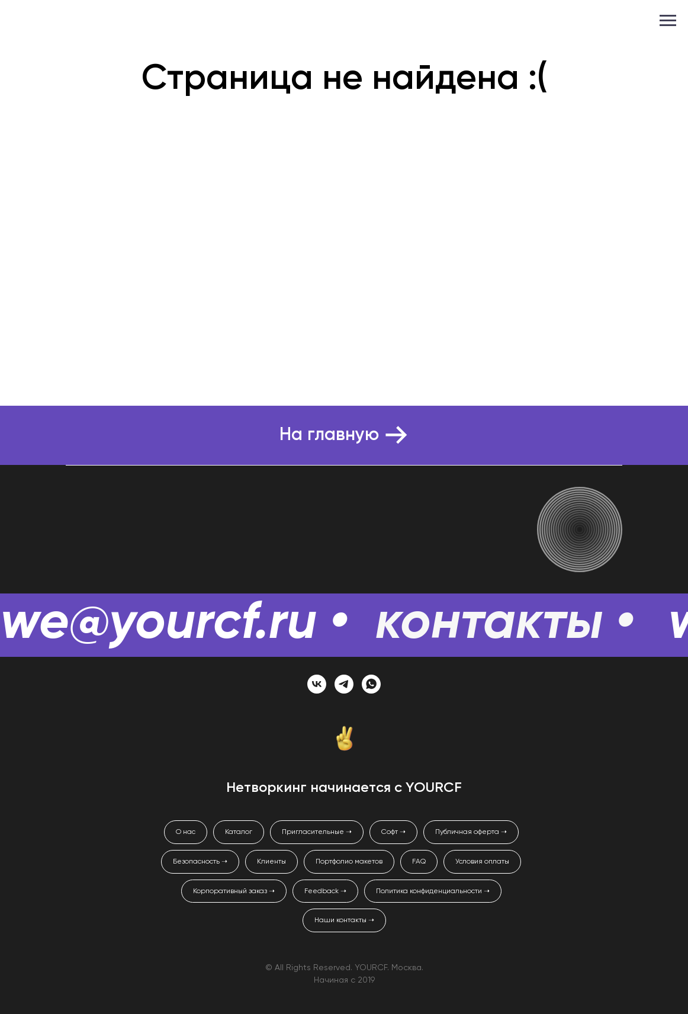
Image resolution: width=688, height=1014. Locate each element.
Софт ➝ (393, 832)
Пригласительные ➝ (317, 832)
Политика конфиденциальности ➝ (433, 891)
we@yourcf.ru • (174, 624)
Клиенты (271, 861)
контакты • (504, 624)
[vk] (316, 684)
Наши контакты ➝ (344, 920)
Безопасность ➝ (200, 861)
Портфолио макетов (349, 861)
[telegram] (344, 684)
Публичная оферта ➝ (471, 832)
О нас (185, 832)
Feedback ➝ (325, 891)
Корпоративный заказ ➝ (234, 891)
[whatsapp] (371, 684)
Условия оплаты (482, 861)
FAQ (419, 861)
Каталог (238, 832)
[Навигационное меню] (668, 21)
